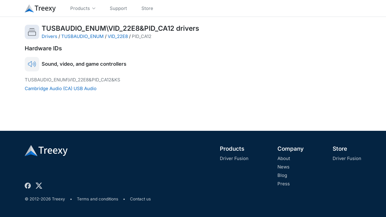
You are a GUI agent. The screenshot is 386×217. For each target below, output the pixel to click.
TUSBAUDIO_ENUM (82, 36)
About (283, 158)
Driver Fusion (234, 158)
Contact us (140, 199)
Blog (282, 175)
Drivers (49, 36)
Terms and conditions (97, 199)
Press (283, 184)
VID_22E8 (118, 36)
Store (340, 148)
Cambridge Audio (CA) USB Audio (60, 88)
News (283, 167)
